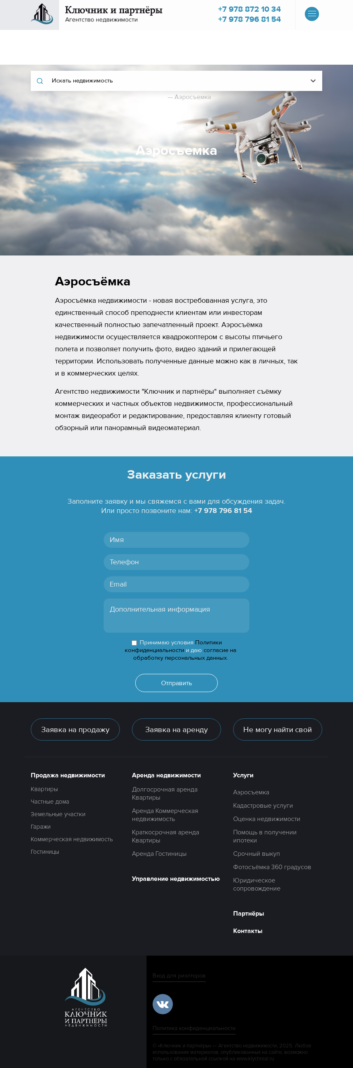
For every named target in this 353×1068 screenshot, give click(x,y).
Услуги (243, 775)
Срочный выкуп (256, 854)
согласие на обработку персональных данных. (184, 654)
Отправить (176, 683)
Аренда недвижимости (166, 775)
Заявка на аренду (176, 730)
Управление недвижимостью (176, 879)
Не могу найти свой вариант (277, 733)
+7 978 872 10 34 (249, 9)
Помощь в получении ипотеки (265, 836)
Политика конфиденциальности (194, 1028)
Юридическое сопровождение (257, 884)
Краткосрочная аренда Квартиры (165, 836)
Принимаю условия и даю (180, 650)
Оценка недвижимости (266, 819)
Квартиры (44, 789)
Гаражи (41, 826)
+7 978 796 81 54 (249, 19)
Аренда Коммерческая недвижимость (165, 815)
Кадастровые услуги (263, 806)
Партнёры (248, 914)
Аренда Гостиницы (159, 854)
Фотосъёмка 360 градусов (272, 867)
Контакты (247, 931)
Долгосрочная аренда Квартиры (165, 793)
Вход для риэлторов (179, 975)
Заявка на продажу (75, 730)
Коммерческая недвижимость (72, 839)
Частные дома (50, 801)
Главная (154, 97)
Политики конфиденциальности (173, 646)
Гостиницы (45, 851)
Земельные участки (58, 814)
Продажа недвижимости (68, 775)
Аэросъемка (251, 792)
